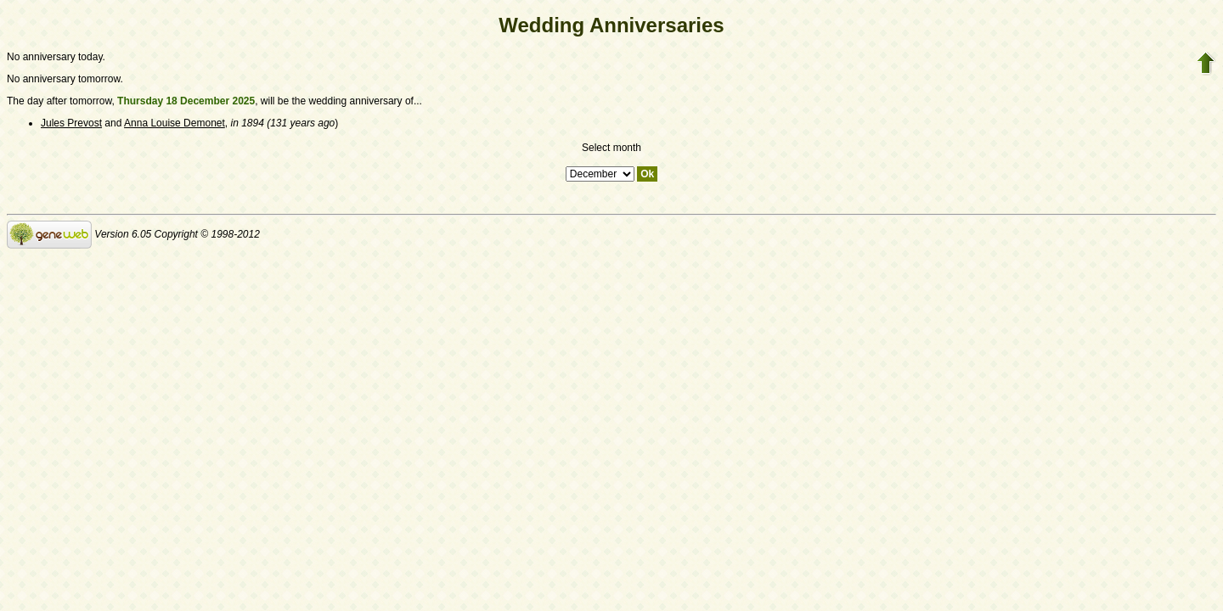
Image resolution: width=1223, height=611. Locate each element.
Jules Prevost (71, 123)
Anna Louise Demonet (174, 123)
